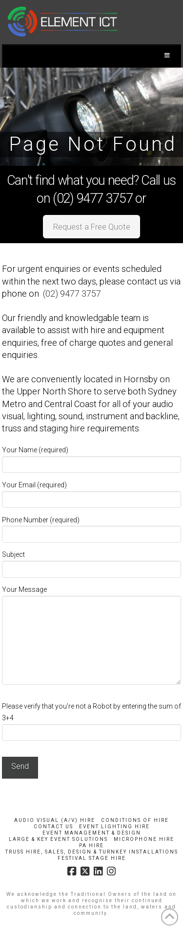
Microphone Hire (144, 839)
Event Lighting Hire (114, 826)
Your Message (92, 595)
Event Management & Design (91, 833)
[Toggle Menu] (92, 56)
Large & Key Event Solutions (58, 839)
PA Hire (91, 845)
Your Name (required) (92, 458)
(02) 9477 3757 (72, 293)
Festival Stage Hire (92, 858)
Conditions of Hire (135, 820)
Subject (92, 562)
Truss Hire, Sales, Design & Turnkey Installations (91, 852)
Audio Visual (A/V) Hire (54, 820)
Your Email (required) (92, 493)
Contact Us (53, 826)
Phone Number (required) (92, 528)
